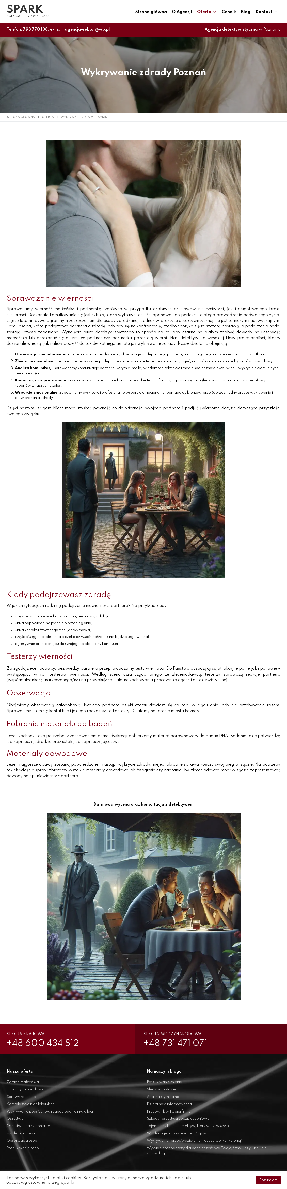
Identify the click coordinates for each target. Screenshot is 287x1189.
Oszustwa (15, 1121)
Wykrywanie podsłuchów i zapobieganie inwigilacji (50, 1114)
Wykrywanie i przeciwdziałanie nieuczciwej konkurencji (194, 1143)
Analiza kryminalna (163, 1099)
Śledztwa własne (161, 1092)
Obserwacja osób (22, 1143)
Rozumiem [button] (268, 1180)
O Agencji (182, 12)
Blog (245, 12)
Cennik (229, 12)
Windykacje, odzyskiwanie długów (176, 1136)
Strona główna (151, 12)
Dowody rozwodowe (25, 1092)
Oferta (207, 12)
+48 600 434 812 (50, 1045)
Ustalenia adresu (21, 1136)
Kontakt (267, 12)
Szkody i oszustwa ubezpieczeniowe (178, 1121)
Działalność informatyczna (169, 1107)
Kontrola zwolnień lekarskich (31, 1107)
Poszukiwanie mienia (164, 1085)
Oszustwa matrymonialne (28, 1129)
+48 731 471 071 (182, 1045)
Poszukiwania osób (23, 1151)
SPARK (25, 10)
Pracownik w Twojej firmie (169, 1114)
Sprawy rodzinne (21, 1099)
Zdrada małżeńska (23, 1085)
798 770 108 (35, 30)
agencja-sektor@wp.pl (87, 30)
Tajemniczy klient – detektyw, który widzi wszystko (189, 1129)
